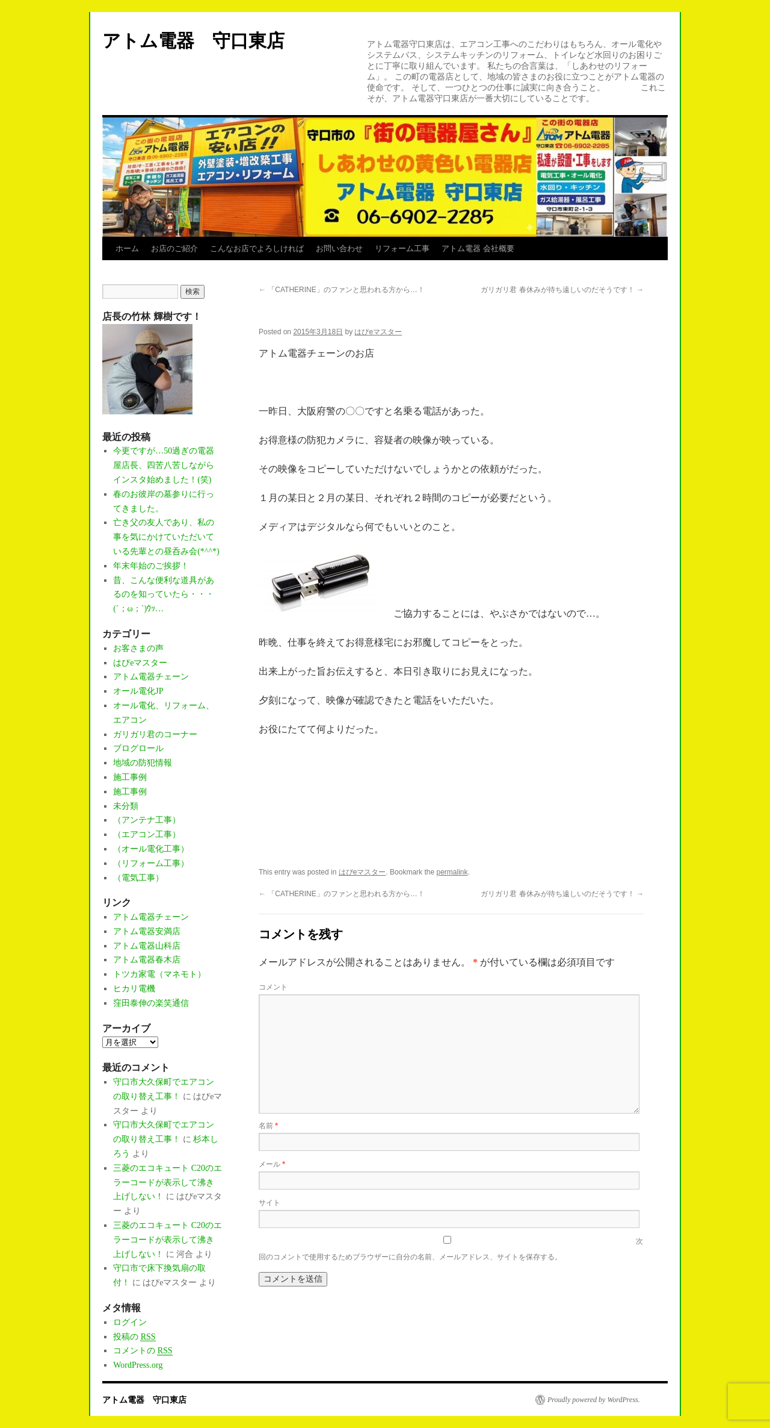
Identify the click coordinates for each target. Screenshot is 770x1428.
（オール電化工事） (151, 848)
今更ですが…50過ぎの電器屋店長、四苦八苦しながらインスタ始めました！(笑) (163, 465)
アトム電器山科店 (146, 945)
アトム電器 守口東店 (202, 41)
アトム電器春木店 (146, 959)
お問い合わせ (339, 248)
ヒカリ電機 (134, 988)
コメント (273, 987)
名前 (268, 1125)
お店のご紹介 (174, 248)
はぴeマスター (378, 332)
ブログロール (138, 748)
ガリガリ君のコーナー (155, 734)
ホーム (127, 248)
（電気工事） (138, 877)
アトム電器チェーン (151, 676)
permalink (451, 872)
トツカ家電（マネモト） (159, 974)
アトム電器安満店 (146, 931)
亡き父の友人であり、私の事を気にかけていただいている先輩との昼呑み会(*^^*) (166, 537)
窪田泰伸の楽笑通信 (151, 1003)
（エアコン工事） (146, 834)
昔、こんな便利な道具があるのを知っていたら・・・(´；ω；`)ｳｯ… (163, 595)
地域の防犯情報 (142, 762)
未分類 (125, 806)
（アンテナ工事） (146, 820)
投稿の (134, 1337)
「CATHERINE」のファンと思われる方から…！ (342, 289)
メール (272, 1164)
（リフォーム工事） (151, 863)
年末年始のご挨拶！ (151, 565)
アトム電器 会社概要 (478, 248)
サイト (269, 1203)
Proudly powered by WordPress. (593, 1399)
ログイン (130, 1322)
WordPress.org (137, 1365)
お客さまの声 (138, 648)
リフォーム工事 (402, 248)
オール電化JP (138, 691)
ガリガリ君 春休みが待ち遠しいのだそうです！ (562, 289)
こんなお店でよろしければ (257, 248)
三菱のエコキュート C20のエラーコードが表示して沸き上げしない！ (167, 1183)
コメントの (142, 1351)
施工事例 (130, 777)
